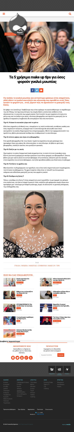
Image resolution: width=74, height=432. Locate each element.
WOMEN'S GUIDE (57, 282)
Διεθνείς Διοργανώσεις (21, 391)
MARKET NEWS (20, 333)
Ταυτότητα (40, 409)
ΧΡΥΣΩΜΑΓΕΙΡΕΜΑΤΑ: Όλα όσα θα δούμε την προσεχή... (24, 305)
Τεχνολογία (6, 403)
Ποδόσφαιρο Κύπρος (23, 382)
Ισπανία (19, 388)
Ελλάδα (5, 386)
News (59, 369)
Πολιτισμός (33, 382)
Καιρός (59, 386)
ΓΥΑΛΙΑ (17, 266)
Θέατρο (32, 392)
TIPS (58, 266)
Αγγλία (19, 386)
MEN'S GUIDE (20, 282)
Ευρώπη (5, 397)
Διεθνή (5, 388)
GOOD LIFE (19, 295)
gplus (26, 358)
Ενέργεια (6, 392)
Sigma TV (46, 384)
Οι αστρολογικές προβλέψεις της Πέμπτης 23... (24, 318)
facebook (13, 358)
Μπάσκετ (19, 396)
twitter (17, 358)
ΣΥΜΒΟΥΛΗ (42, 266)
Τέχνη (32, 390)
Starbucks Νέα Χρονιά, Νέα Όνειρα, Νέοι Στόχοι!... (24, 330)
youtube (22, 358)
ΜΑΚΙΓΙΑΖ (33, 266)
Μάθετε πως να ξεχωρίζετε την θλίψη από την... (24, 292)
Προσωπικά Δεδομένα (9, 409)
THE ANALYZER (57, 321)
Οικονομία (6, 390)
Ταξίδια (32, 395)
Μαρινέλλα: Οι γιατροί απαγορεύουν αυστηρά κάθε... (61, 305)
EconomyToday (48, 382)
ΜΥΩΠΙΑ (24, 266)
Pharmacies (51, 369)
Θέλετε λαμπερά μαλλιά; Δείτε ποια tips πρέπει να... (61, 279)
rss (31, 358)
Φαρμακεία (60, 382)
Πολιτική (6, 401)
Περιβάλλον (7, 395)
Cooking (32, 397)
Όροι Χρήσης (21, 409)
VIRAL (54, 295)
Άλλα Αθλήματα (21, 394)
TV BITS (18, 308)
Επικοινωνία (48, 409)
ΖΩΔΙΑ (18, 321)
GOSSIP (55, 308)
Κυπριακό (6, 384)
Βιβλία (32, 384)
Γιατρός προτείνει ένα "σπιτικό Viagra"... (22, 279)
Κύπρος (5, 382)
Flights (67, 369)
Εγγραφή (60, 355)
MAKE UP (51, 266)
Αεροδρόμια (60, 384)
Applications (31, 409)
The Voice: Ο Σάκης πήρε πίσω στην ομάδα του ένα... (61, 318)
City (45, 386)
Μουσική (32, 386)
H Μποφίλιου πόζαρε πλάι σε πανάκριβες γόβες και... (61, 292)
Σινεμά (32, 388)
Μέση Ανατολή (7, 399)
